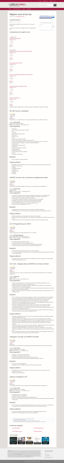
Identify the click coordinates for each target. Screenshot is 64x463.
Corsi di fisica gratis (16, 427)
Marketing (47, 453)
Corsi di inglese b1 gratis (17, 431)
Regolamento (47, 455)
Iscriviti (11, 117)
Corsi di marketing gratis (39, 427)
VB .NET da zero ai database (15, 38)
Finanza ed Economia (16, 8)
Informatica (29, 8)
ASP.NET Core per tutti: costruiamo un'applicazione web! (21, 51)
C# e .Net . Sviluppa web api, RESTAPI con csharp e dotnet (21, 74)
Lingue (23, 8)
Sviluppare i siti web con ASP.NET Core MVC (18, 86)
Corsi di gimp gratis (38, 431)
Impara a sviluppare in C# (15, 97)
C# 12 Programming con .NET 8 (16, 62)
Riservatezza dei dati (49, 457)
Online (10, 8)
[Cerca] (55, 5)
